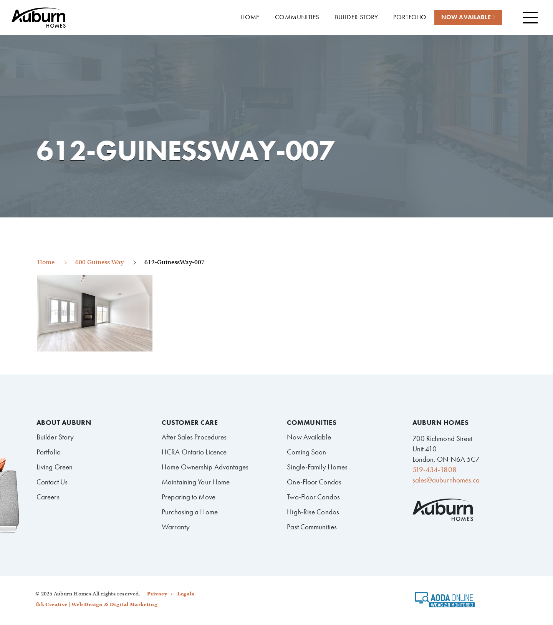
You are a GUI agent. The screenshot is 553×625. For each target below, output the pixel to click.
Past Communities (312, 527)
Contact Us (52, 482)
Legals (185, 593)
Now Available (309, 437)
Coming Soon (306, 452)
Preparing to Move (188, 497)
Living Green (54, 467)
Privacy (157, 593)
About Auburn (63, 422)
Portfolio (48, 452)
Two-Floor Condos (313, 497)
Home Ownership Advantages (205, 467)
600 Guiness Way (99, 262)
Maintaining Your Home (196, 482)
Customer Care (190, 422)
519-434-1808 (434, 469)
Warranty (176, 527)
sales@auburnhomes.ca (446, 480)
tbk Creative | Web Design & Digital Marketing (96, 604)
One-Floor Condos (314, 482)
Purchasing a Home (190, 512)
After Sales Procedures (194, 437)
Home (46, 262)
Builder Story (55, 437)
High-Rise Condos (313, 512)
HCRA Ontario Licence (194, 452)
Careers (48, 497)
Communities (311, 422)
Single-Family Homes (317, 467)
